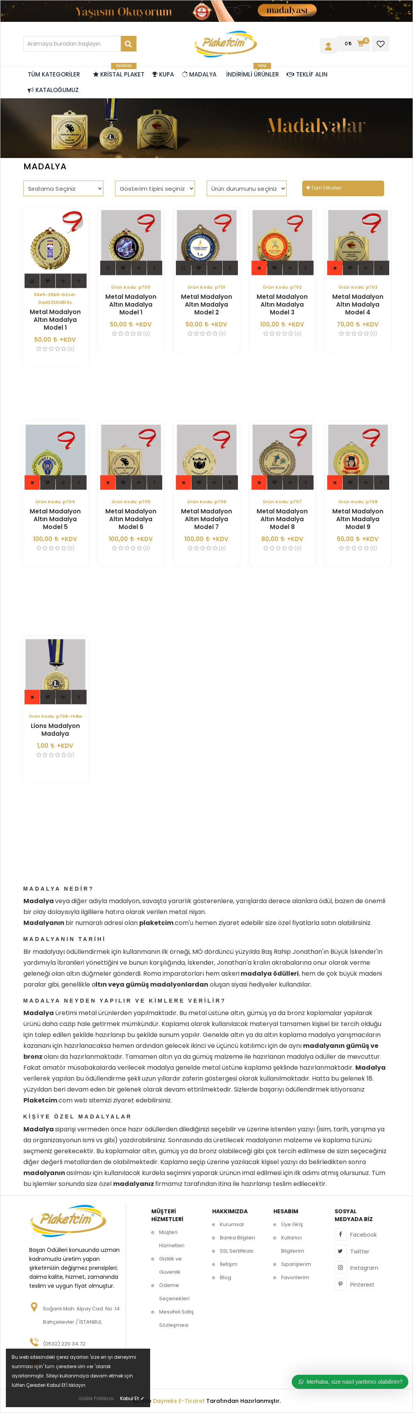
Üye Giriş (292, 1224)
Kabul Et (132, 1398)
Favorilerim (295, 1277)
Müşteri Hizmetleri (171, 1238)
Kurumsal (232, 1224)
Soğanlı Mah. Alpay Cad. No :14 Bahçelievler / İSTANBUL (81, 1315)
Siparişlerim (296, 1264)
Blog (225, 1277)
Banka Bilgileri (237, 1237)
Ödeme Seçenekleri (174, 1292)
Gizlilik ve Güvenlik (170, 1265)
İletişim (229, 1264)
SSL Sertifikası (236, 1251)
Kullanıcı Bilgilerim (292, 1244)
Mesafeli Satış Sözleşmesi (176, 1318)
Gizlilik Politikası (96, 1398)
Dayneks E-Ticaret (179, 1401)
